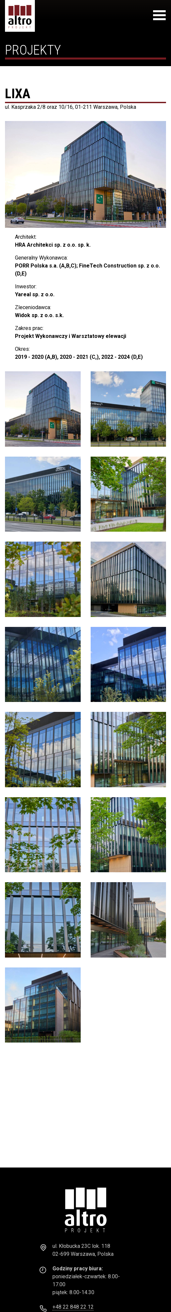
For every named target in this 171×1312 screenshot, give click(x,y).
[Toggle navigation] (159, 16)
